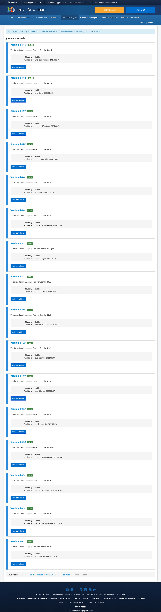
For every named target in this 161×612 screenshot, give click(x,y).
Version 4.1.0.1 (19, 375)
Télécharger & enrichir (33, 3)
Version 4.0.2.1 (19, 541)
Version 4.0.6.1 (19, 408)
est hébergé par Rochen (80, 611)
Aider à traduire (110, 598)
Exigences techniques (89, 17)
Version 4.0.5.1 (19, 475)
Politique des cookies (68, 598)
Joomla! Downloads (27, 9)
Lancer (140, 10)
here (93, 31)
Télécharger (110, 10)
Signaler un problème (126, 598)
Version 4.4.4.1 (19, 177)
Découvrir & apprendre (56, 3)
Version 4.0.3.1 (19, 508)
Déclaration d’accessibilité (26, 598)
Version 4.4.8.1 (19, 144)
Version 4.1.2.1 (19, 342)
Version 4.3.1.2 (19, 243)
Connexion (141, 598)
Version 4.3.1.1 (19, 276)
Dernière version (23, 17)
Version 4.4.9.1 (19, 110)
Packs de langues (70, 17)
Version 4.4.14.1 (19, 77)
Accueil (11, 17)
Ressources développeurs (106, 3)
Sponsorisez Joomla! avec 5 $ (91, 598)
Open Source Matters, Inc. (78, 602)
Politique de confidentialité (48, 598)
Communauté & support (80, 3)
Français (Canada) (144, 23)
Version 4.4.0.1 (19, 210)
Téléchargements (40, 17)
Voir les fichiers (18, 67)
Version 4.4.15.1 (19, 44)
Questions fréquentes (109, 17)
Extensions (55, 17)
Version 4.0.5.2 (19, 442)
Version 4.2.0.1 (19, 309)
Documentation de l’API (130, 17)
